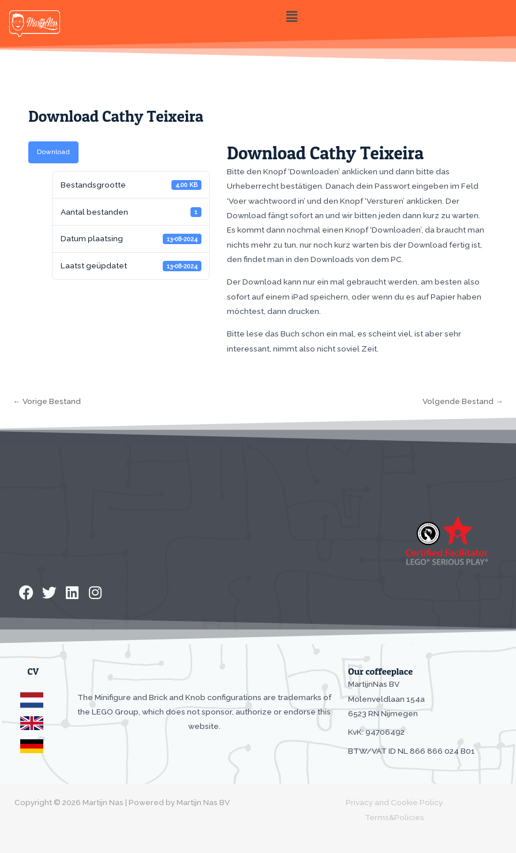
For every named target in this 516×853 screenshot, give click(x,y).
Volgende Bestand (462, 401)
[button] (291, 16)
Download (53, 152)
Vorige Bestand (47, 401)
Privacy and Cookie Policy (394, 802)
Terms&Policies (394, 817)
